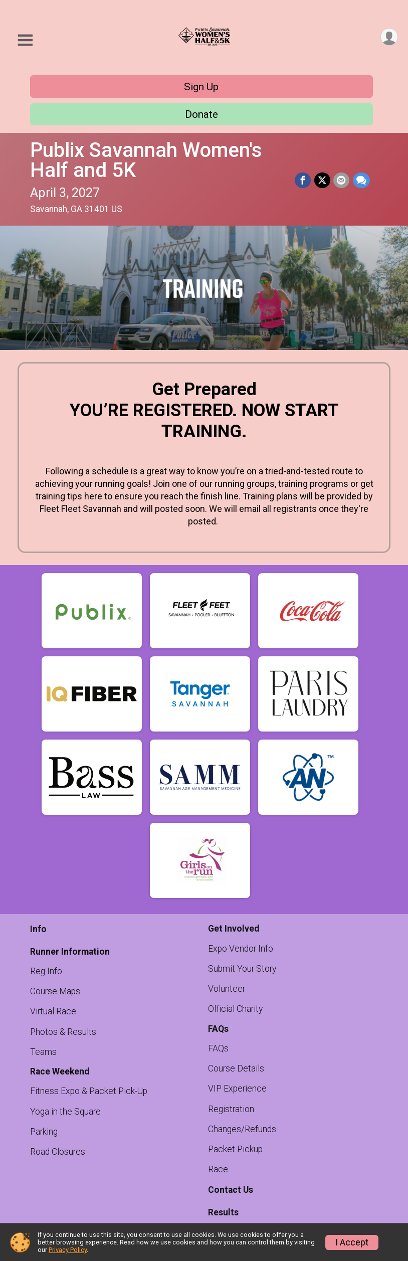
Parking (44, 1132)
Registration (231, 1109)
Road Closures (57, 1152)
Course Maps (55, 991)
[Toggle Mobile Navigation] (25, 40)
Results (223, 1212)
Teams (43, 1052)
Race (218, 1169)
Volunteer (226, 989)
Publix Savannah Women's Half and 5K (146, 160)
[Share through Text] (361, 180)
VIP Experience (237, 1089)
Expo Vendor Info (240, 949)
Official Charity (235, 1009)
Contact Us (230, 1190)
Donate (201, 114)
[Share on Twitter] (323, 180)
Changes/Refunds (242, 1129)
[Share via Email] (342, 180)
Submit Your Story (242, 969)
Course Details (236, 1068)
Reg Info (46, 971)
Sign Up (201, 87)
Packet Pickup (235, 1149)
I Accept (351, 1242)
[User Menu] (388, 37)
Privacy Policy (68, 1249)
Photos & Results (63, 1032)
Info (38, 929)
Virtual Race (53, 1011)
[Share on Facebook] (304, 180)
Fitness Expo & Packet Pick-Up (88, 1091)
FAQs (218, 1048)
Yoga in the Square (65, 1112)
